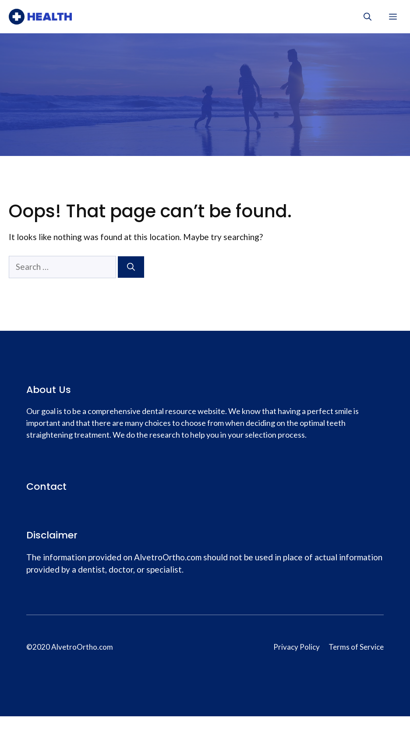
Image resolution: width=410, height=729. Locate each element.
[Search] (131, 267)
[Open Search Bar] (367, 16)
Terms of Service (356, 646)
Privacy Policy (296, 646)
